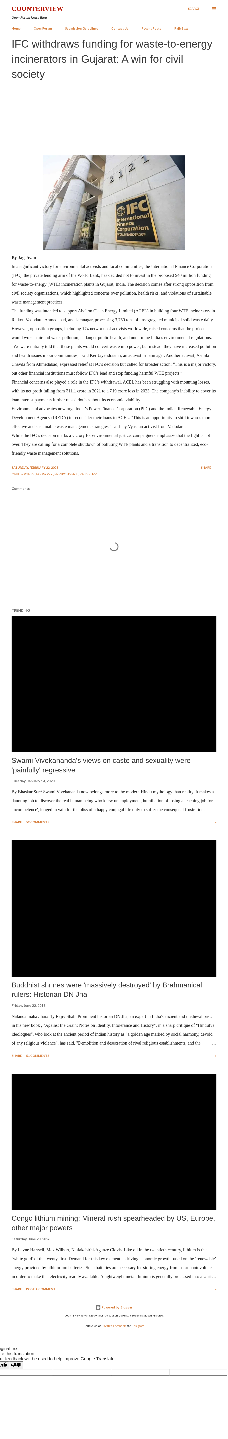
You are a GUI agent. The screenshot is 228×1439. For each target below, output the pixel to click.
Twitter (107, 1326)
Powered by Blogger (114, 1307)
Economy (44, 474)
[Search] (194, 8)
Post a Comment (40, 1289)
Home (16, 28)
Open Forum (43, 28)
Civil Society (23, 474)
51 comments (37, 1055)
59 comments (37, 822)
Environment (66, 474)
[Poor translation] (16, 1365)
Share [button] (206, 467)
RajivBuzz (181, 28)
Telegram (138, 1326)
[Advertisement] (114, 117)
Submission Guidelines (81, 28)
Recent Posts (151, 28)
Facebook (119, 1326)
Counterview (37, 8)
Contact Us (119, 28)
